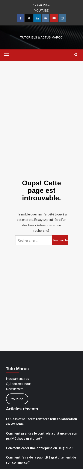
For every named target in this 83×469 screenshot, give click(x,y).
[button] (8, 54)
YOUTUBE (41, 10)
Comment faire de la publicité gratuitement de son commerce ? (41, 459)
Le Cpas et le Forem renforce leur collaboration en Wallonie (41, 421)
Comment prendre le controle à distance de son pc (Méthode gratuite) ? (41, 435)
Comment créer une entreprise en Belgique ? (39, 448)
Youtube (17, 399)
